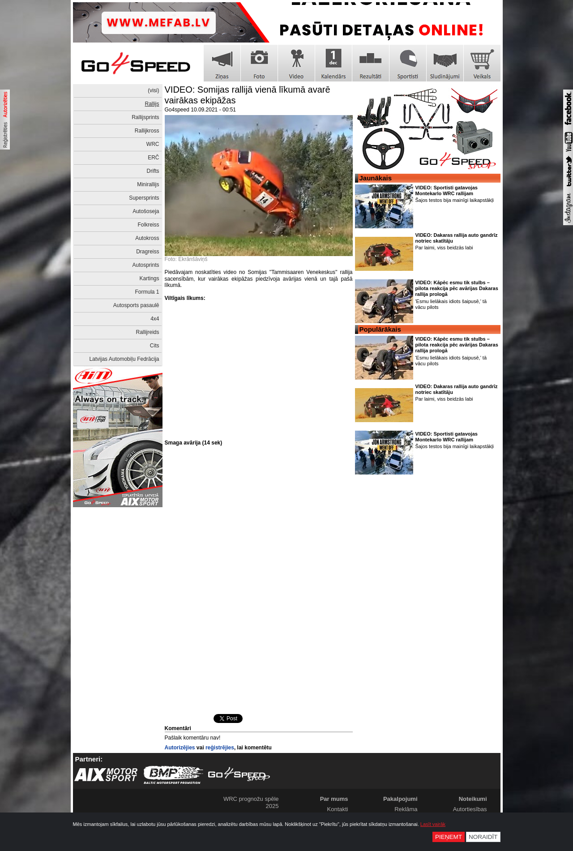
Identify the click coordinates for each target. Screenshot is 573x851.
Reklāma (405, 809)
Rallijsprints (145, 117)
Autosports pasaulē (136, 305)
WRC (152, 144)
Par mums (334, 798)
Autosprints (145, 265)
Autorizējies (180, 747)
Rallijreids (147, 332)
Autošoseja (146, 211)
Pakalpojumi (400, 798)
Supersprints (144, 198)
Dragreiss (147, 251)
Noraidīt (483, 837)
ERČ (153, 157)
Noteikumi (473, 798)
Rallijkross (147, 131)
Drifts (153, 171)
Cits (154, 345)
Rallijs (152, 104)
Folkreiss (148, 225)
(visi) (153, 90)
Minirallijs (148, 184)
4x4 (154, 319)
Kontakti (337, 809)
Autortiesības (470, 809)
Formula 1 (147, 292)
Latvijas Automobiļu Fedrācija (124, 359)
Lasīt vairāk (432, 824)
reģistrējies (219, 747)
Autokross (147, 238)
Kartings (149, 278)
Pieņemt (448, 837)
